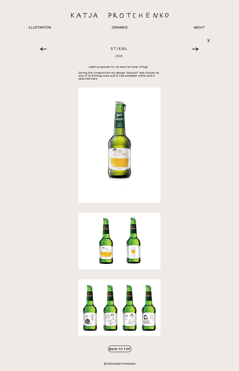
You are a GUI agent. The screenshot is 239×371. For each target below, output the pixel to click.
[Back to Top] (119, 349)
